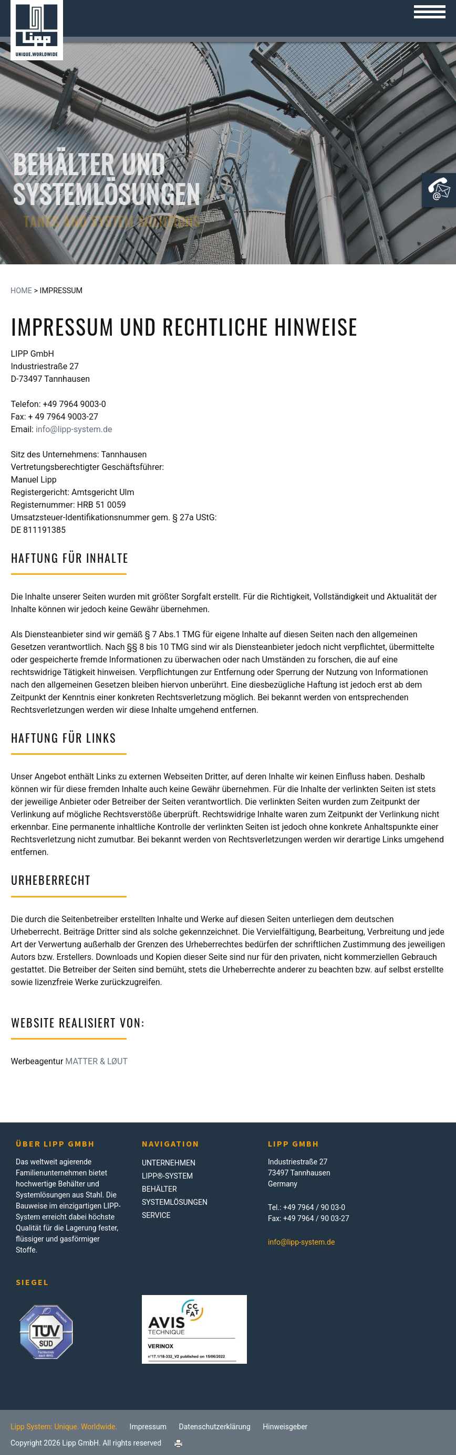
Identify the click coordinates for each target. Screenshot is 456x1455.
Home (21, 290)
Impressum (148, 1426)
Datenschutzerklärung (215, 1426)
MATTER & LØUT (96, 1061)
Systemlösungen (175, 1202)
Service (156, 1215)
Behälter (159, 1189)
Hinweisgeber (285, 1426)
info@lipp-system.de (74, 429)
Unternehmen (168, 1163)
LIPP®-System (167, 1176)
